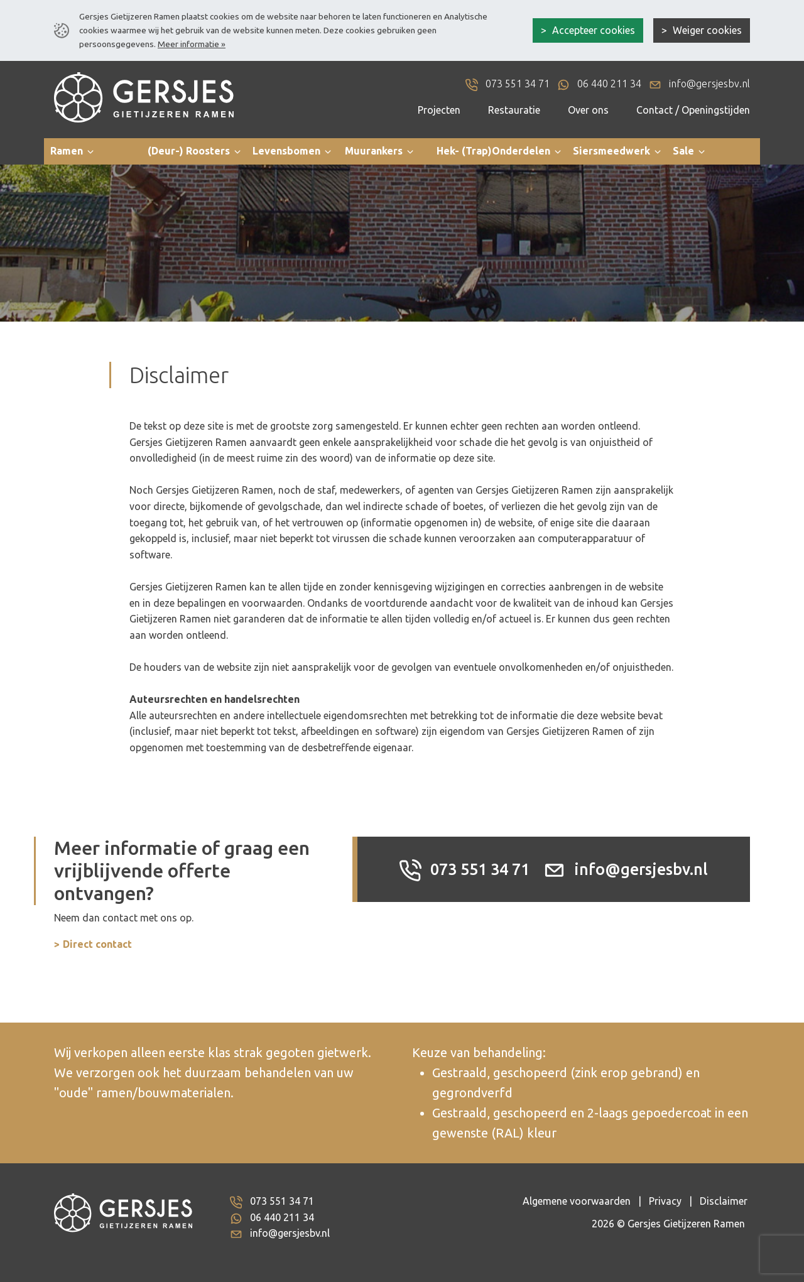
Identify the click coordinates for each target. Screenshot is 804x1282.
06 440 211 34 (282, 1217)
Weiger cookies (706, 30)
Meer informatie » (191, 44)
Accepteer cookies (592, 30)
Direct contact (97, 944)
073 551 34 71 (464, 869)
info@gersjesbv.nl (625, 869)
